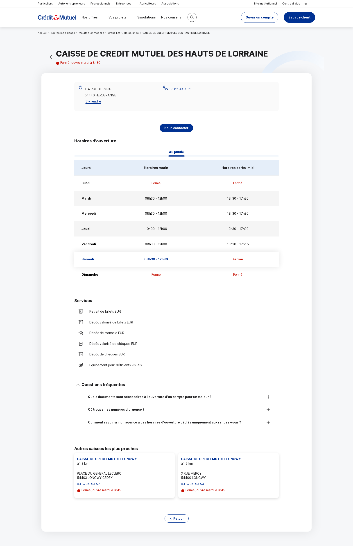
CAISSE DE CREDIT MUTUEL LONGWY (107, 459)
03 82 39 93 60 (181, 89)
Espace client (299, 17)
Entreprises (125, 4)
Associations (170, 3)
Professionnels (101, 3)
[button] (259, 17)
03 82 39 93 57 (88, 484)
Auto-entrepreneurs (71, 3)
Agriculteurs (148, 3)
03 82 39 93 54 (192, 484)
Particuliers (45, 3)
